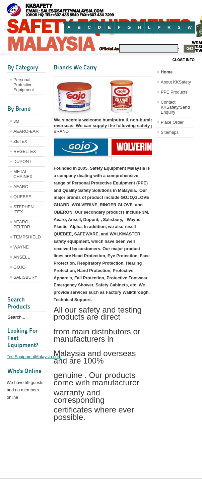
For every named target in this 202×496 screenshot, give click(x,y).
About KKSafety (176, 82)
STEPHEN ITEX (23, 209)
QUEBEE (22, 196)
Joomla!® (190, 487)
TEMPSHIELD (27, 236)
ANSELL (21, 257)
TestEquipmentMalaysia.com (34, 356)
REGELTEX (24, 151)
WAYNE (21, 247)
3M (16, 121)
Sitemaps (170, 132)
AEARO (20, 186)
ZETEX (20, 141)
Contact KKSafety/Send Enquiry (175, 107)
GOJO (19, 267)
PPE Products (174, 92)
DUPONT (22, 161)
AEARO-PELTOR (21, 224)
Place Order (172, 122)
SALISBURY (25, 277)
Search (110, 48)
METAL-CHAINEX (22, 174)
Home (167, 71)
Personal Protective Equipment (23, 84)
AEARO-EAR (26, 131)
